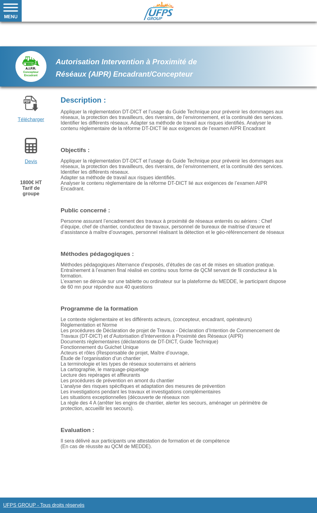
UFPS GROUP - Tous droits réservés (44, 505)
